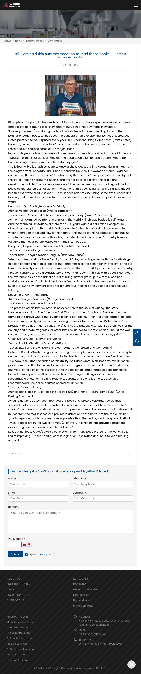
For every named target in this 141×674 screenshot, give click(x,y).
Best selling (79, 584)
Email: (13, 493)
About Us (13, 578)
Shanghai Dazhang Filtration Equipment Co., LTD (77, 668)
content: (14, 507)
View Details (55, 41)
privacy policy (47, 554)
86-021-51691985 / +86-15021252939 (101, 644)
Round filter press (17, 655)
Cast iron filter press (18, 660)
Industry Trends (35, 41)
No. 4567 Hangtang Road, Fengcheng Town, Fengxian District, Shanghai (104, 623)
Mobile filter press (17, 644)
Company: (80, 493)
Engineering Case (19, 595)
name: (12, 479)
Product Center (18, 584)
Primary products (83, 606)
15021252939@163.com (92, 634)
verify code (16, 539)
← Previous (14, 454)
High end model (82, 600)
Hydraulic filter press (18, 633)
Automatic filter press (19, 638)
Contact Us (15, 600)
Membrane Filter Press (20, 622)
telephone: (80, 479)
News (18, 41)
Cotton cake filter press (20, 649)
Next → (128, 454)
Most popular (81, 595)
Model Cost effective (85, 589)
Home (7, 41)
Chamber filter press (19, 627)
